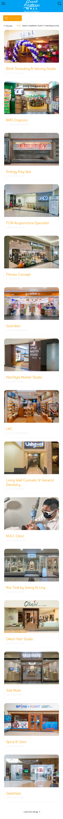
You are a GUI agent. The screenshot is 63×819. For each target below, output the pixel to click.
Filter (14, 18)
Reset (18, 25)
